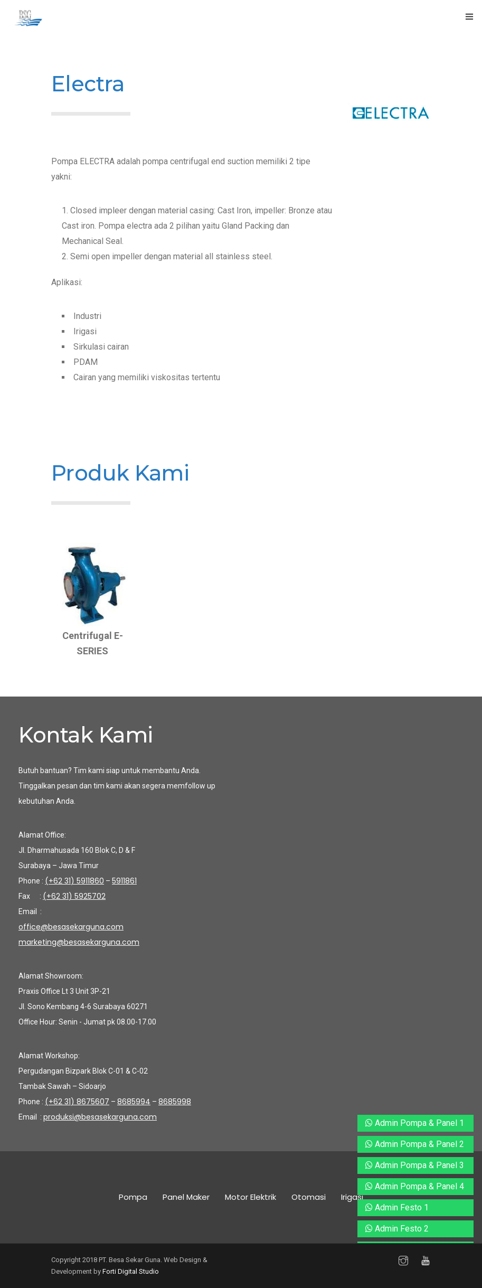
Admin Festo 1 (397, 1207)
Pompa (133, 1196)
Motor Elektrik (250, 1196)
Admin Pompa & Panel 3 (414, 1165)
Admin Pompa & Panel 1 (414, 1123)
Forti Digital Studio (130, 1271)
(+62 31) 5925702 (74, 896)
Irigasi (352, 1196)
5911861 (124, 881)
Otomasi (308, 1196)
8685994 (133, 1101)
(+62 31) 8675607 (77, 1101)
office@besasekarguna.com (71, 927)
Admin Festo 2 (397, 1229)
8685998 (174, 1101)
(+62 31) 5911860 (74, 881)
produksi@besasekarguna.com (100, 1117)
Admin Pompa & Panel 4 (414, 1186)
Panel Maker (186, 1196)
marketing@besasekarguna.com (78, 942)
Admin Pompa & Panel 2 (414, 1144)
